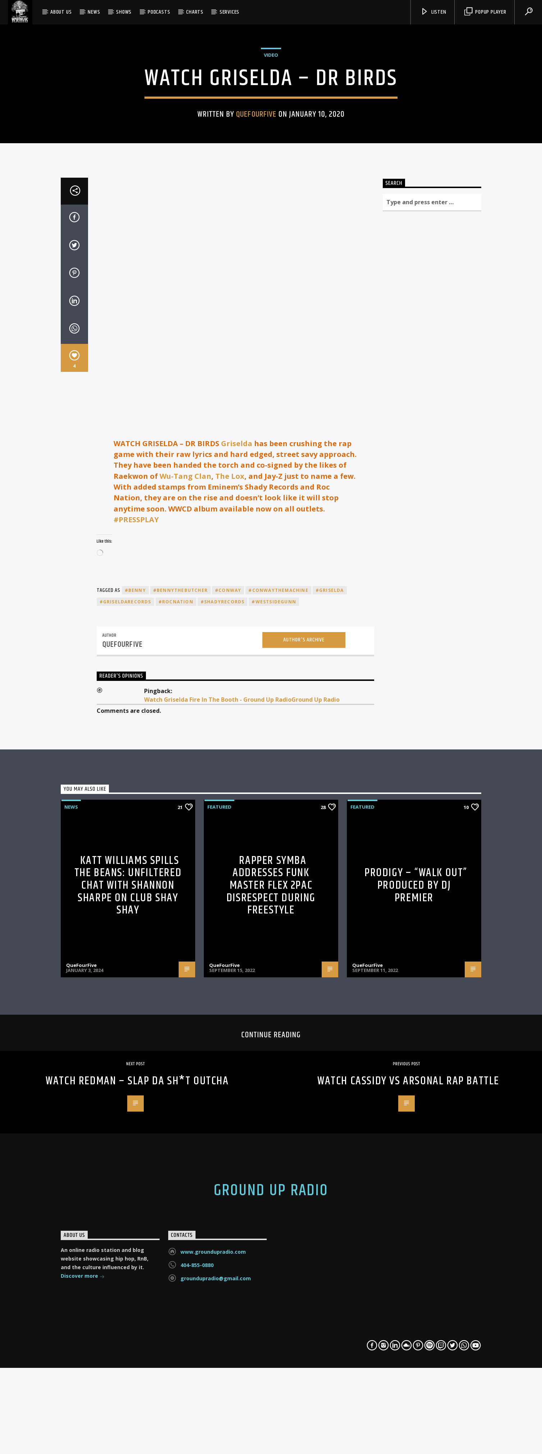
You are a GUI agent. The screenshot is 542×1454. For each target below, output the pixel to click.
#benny (135, 888)
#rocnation (176, 899)
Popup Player (485, 12)
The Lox (229, 774)
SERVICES (229, 12)
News (94, 12)
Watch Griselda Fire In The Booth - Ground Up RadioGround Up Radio (242, 997)
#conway (228, 888)
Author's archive (304, 937)
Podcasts (159, 12)
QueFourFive (256, 250)
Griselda (236, 741)
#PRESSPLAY (136, 817)
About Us (61, 12)
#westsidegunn (274, 899)
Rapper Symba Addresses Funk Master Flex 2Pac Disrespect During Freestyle (271, 1182)
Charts (194, 12)
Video (271, 191)
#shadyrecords (223, 899)
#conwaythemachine (278, 888)
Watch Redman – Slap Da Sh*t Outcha (137, 1378)
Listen (433, 12)
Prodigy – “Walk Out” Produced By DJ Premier (415, 1183)
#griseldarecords (125, 899)
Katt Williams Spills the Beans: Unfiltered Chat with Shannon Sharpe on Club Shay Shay (128, 1182)
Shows (124, 12)
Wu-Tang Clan (184, 774)
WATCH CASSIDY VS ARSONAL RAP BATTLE (408, 1378)
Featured (219, 1104)
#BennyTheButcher (180, 888)
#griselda (330, 888)
